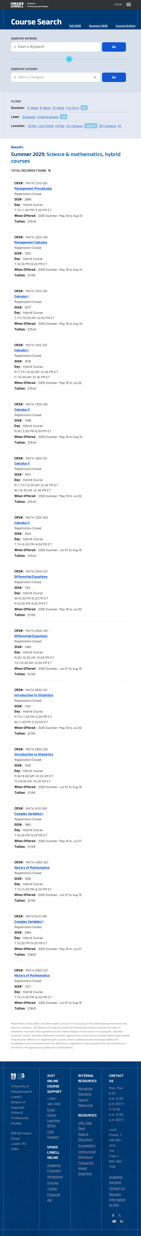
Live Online (46, 126)
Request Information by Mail (117, 1199)
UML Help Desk (85, 1125)
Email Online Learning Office (53, 1117)
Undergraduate (48, 117)
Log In (118, 4)
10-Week (58, 108)
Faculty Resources (85, 1102)
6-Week (33, 108)
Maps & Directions (85, 1136)
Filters (16, 101)
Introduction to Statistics (33, 695)
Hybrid (90, 126)
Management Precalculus (33, 188)
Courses (53, 1182)
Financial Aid (53, 1197)
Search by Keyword (24, 38)
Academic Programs (54, 1167)
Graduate (28, 117)
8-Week (45, 108)
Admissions (55, 1176)
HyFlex (60, 126)
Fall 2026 (75, 25)
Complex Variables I (28, 814)
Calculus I (21, 296)
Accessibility (87, 1145)
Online (32, 126)
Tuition (52, 1188)
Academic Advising (116, 1179)
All (84, 108)
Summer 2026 (98, 25)
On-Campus (74, 126)
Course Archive (125, 25)
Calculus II (22, 409)
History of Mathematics (32, 867)
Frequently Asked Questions (86, 1168)
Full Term (72, 108)
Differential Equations (31, 577)
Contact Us (117, 1188)
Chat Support (53, 1134)
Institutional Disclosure (86, 1154)
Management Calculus (30, 242)
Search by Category (24, 69)
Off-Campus (107, 126)
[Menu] (128, 4)
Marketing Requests (85, 1091)
